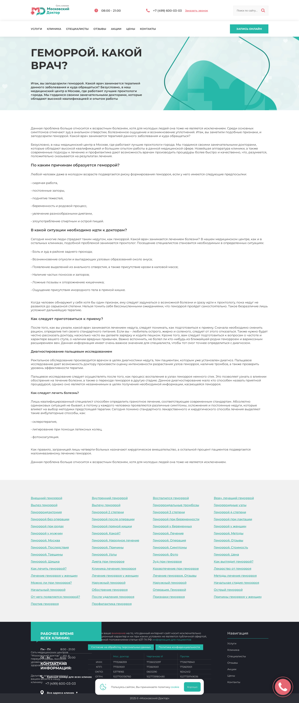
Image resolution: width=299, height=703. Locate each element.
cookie (176, 686)
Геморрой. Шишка (45, 561)
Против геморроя (45, 604)
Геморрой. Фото (165, 554)
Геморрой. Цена (226, 554)
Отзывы (99, 29)
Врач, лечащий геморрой (234, 498)
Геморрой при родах (47, 526)
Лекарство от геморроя (232, 568)
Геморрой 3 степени (169, 512)
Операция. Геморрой (169, 590)
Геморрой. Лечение (168, 533)
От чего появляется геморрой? (55, 597)
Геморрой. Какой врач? (245, 462)
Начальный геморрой (48, 590)
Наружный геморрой (108, 583)
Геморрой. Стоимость (231, 547)
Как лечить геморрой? (49, 568)
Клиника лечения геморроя (114, 568)
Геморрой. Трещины (47, 554)
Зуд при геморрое (167, 561)
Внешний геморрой (46, 498)
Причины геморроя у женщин (238, 597)
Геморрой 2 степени (108, 512)
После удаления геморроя (113, 597)
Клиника (54, 29)
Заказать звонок (196, 10)
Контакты (148, 29)
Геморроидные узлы (230, 505)
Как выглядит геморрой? (233, 561)
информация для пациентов (171, 639)
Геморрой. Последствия (50, 547)
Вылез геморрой (44, 505)
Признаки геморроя (169, 597)
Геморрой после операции (113, 519)
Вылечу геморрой (106, 505)
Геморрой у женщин (230, 526)
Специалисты (77, 29)
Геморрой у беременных (172, 526)
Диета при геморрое (108, 561)
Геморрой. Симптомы (170, 547)
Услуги (36, 29)
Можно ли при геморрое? (51, 583)
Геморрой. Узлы (104, 554)
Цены (130, 29)
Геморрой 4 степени (230, 512)
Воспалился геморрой (171, 498)
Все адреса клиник (62, 692)
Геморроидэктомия (46, 512)
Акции (116, 29)
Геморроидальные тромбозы (176, 505)
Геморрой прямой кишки (112, 526)
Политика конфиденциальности (179, 647)
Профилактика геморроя (112, 604)
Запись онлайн (249, 28)
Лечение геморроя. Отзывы (175, 575)
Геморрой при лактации (233, 519)
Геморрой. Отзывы (228, 540)
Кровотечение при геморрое (176, 568)
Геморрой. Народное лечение (115, 540)
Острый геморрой (228, 590)
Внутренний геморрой (110, 498)
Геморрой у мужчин (47, 533)
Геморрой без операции (50, 519)
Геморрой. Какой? (106, 533)
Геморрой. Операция (169, 540)
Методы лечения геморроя (235, 575)
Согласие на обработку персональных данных (121, 647)
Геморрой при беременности (176, 519)
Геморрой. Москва (45, 540)
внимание (119, 633)
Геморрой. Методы (228, 533)
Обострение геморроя (110, 590)
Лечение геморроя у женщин (54, 575)
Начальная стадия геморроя (236, 583)
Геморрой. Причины (108, 547)
